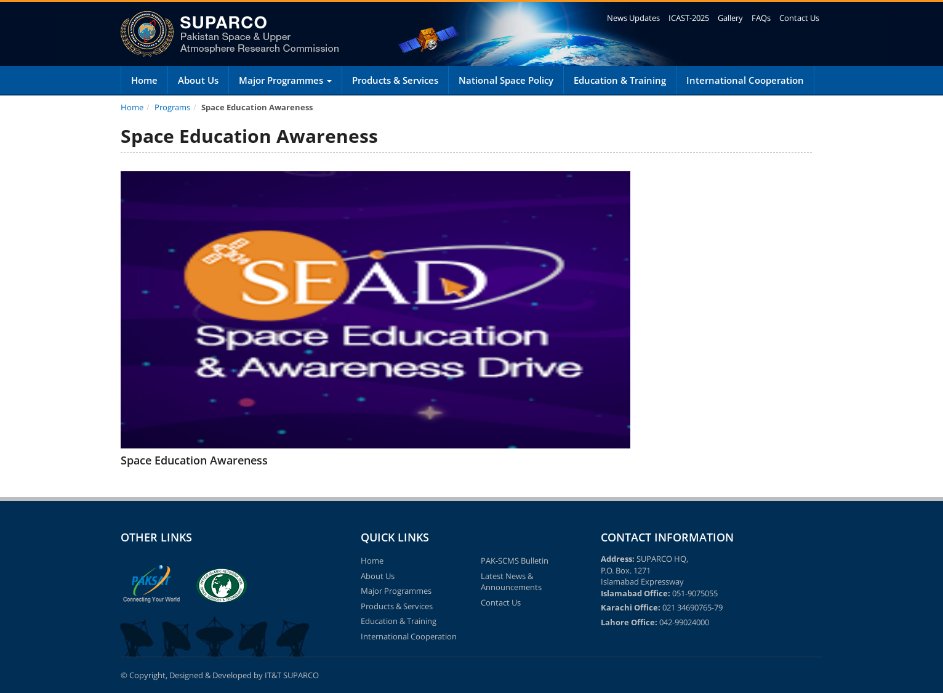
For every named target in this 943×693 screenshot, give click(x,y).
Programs (172, 107)
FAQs (761, 17)
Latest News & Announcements (511, 581)
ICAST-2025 (688, 17)
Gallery (730, 17)
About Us (198, 80)
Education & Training (620, 80)
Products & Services (395, 80)
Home (144, 80)
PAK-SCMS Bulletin (514, 560)
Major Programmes (285, 80)
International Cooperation (745, 80)
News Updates (633, 17)
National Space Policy (506, 80)
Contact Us (799, 17)
